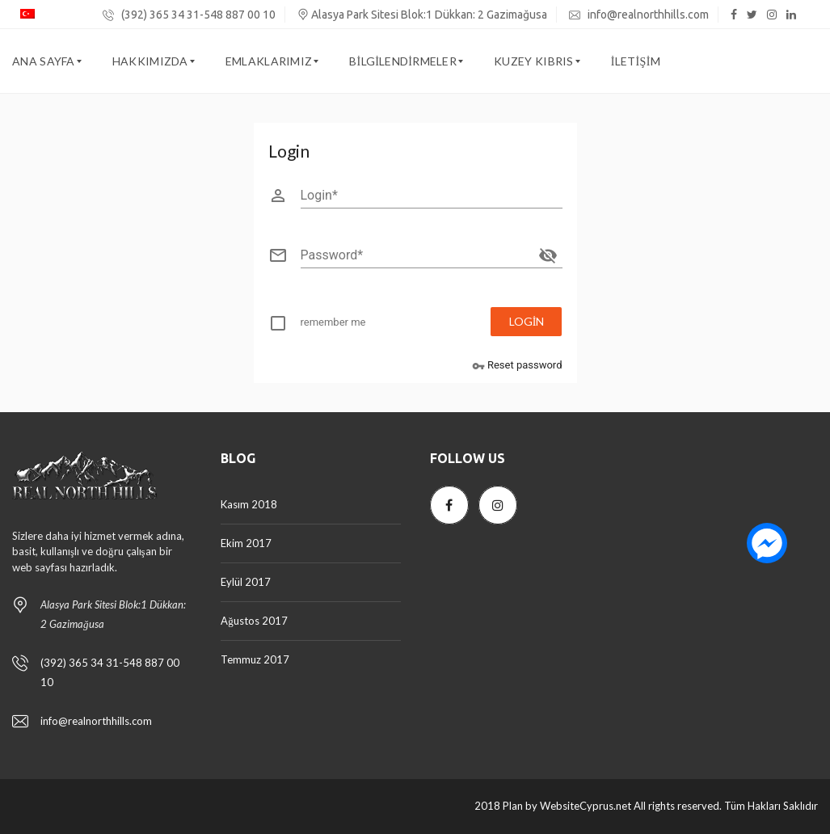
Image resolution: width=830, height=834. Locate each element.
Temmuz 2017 (255, 659)
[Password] (417, 255)
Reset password (517, 366)
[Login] (431, 195)
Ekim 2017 (246, 543)
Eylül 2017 (246, 581)
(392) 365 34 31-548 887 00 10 (189, 14)
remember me (333, 322)
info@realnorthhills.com (639, 14)
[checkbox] (327, 326)
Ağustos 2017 (254, 620)
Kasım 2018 (249, 504)
